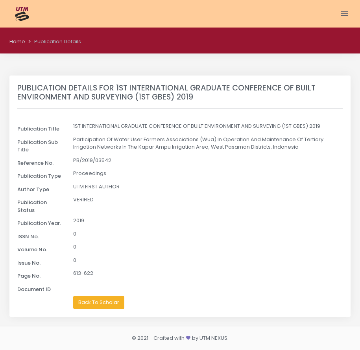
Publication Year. (39, 223)
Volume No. (32, 249)
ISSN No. (28, 236)
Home (17, 41)
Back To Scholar (98, 302)
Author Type (33, 189)
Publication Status (32, 206)
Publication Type (39, 176)
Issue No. (29, 263)
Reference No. (35, 163)
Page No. (29, 276)
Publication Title (38, 129)
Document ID (34, 289)
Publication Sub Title (37, 146)
